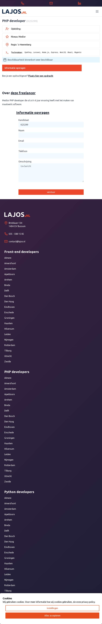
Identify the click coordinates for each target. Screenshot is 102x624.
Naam (21, 130)
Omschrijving (24, 161)
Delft (6, 290)
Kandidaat (23, 120)
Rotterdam (9, 345)
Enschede (9, 312)
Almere (7, 258)
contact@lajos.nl (17, 241)
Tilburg (7, 350)
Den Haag (9, 301)
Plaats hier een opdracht (40, 76)
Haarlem (8, 323)
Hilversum (9, 329)
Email (21, 141)
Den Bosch (9, 296)
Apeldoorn (9, 274)
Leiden (7, 334)
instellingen (52, 608)
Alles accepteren (52, 615)
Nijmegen (8, 339)
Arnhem (8, 279)
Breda (7, 285)
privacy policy (88, 602)
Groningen (9, 318)
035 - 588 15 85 (16, 234)
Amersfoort (10, 263)
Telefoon (22, 151)
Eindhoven (9, 307)
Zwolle (7, 361)
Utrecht (8, 356)
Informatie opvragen (15, 68)
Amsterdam (10, 269)
